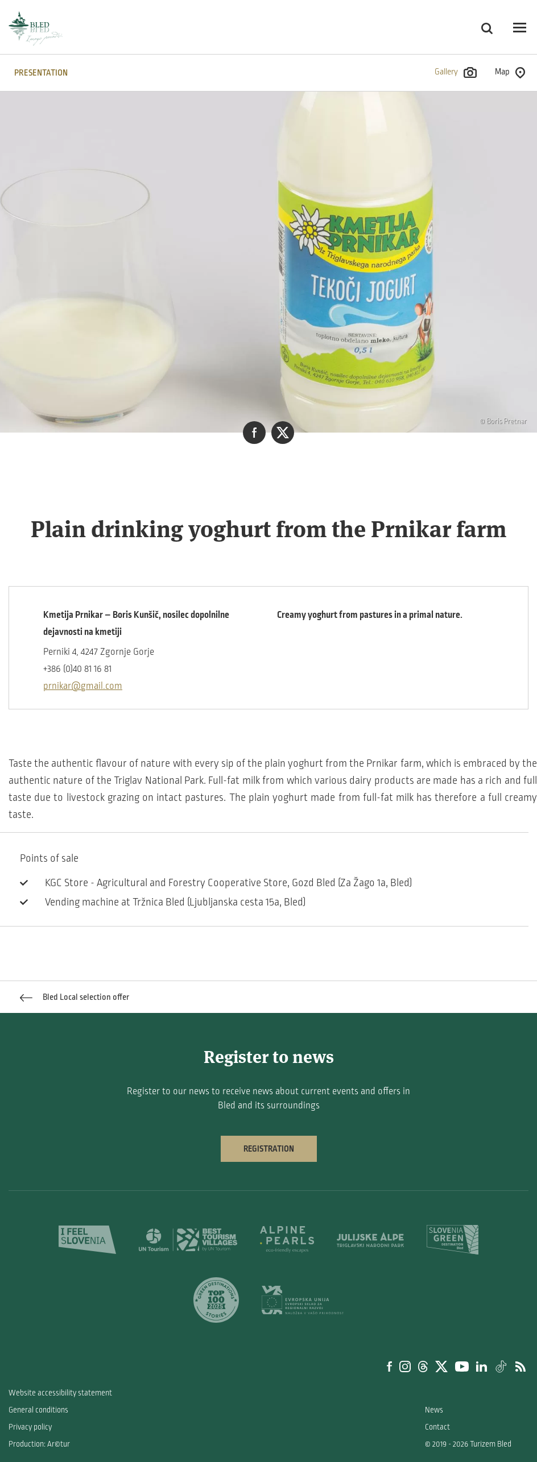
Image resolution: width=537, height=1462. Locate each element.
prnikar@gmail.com (82, 686)
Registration (268, 1148)
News (434, 1410)
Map (510, 72)
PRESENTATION (41, 72)
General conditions (38, 1410)
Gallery (456, 72)
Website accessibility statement (60, 1393)
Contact (437, 1427)
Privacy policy (30, 1427)
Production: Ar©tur (39, 1444)
